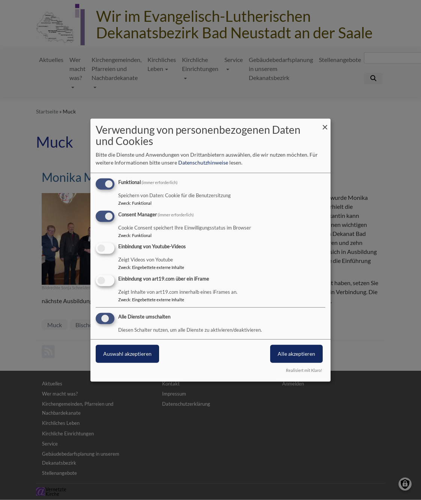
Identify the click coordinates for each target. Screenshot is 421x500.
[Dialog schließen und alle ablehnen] (325, 123)
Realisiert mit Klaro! (304, 370)
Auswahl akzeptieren (127, 353)
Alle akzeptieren (296, 353)
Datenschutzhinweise (203, 162)
